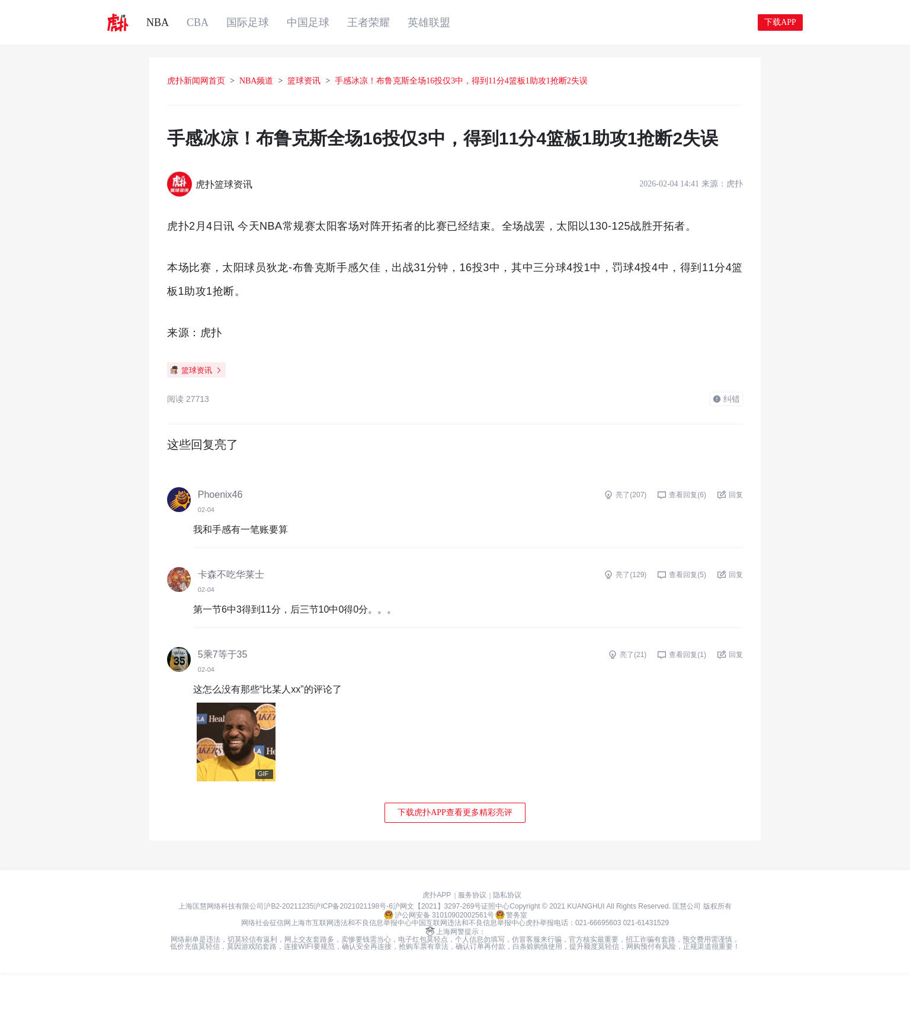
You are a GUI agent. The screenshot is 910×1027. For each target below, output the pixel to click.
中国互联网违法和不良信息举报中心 (469, 977)
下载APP (780, 22)
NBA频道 (298, 80)
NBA (157, 22)
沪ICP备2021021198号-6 (352, 960)
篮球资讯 (345, 80)
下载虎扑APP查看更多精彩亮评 (455, 866)
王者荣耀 (368, 22)
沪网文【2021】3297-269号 (437, 960)
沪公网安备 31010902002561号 (439, 969)
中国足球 (308, 22)
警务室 (511, 969)
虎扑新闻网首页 (238, 80)
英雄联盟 (429, 22)
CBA (198, 22)
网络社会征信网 (266, 977)
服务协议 (472, 950)
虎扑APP (436, 950)
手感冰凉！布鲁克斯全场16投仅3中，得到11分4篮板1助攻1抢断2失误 (502, 80)
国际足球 (247, 22)
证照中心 (495, 960)
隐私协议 (507, 949)
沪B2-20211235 (288, 960)
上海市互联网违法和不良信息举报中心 (351, 977)
